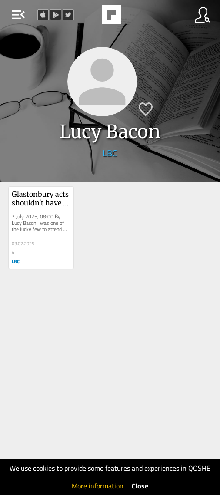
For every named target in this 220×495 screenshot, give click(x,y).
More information (97, 485)
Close (140, 485)
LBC (110, 153)
